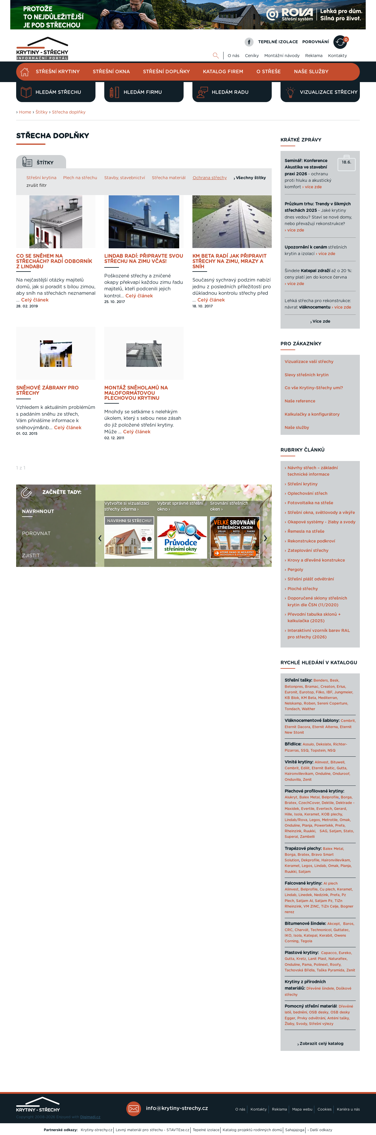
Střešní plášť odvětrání (311, 579)
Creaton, (327, 686)
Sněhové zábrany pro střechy (47, 391)
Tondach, (293, 709)
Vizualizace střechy (321, 92)
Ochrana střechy (210, 178)
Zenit (307, 779)
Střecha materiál (169, 178)
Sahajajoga (294, 1130)
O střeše (268, 71)
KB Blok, (292, 698)
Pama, (307, 964)
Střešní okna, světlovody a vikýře (321, 513)
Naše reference (300, 401)
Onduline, (323, 773)
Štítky (42, 112)
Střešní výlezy (321, 1024)
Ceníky (252, 56)
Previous (101, 541)
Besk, (334, 680)
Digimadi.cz (90, 1117)
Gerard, (340, 809)
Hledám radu (223, 92)
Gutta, (342, 768)
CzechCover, (309, 803)
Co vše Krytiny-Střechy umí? (314, 388)
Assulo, (309, 744)
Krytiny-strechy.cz (97, 1130)
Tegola (306, 941)
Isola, (298, 814)
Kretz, (301, 959)
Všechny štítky (251, 178)
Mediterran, (328, 698)
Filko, (320, 692)
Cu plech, (328, 889)
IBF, (329, 692)
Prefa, (340, 825)
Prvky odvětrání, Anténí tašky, (323, 1018)
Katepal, (311, 935)
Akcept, (334, 924)
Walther (308, 709)
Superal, (292, 836)
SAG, (324, 831)
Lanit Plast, (317, 959)
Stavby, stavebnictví (124, 178)
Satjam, (335, 831)
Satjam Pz (324, 901)
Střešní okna (111, 71)
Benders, (321, 680)
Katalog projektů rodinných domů (252, 1130)
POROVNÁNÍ (315, 42)
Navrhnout (38, 511)
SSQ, (305, 750)
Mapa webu (302, 1109)
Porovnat (36, 533)
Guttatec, (341, 930)
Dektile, (328, 803)
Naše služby (311, 71)
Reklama (314, 56)
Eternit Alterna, (325, 727)
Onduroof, (341, 773)
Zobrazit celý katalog (321, 1044)
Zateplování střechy (308, 551)
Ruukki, (309, 831)
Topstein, (318, 750)
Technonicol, (321, 930)
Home (25, 112)
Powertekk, (324, 825)
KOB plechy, (332, 814)
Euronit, (291, 692)
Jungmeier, (343, 692)
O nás (233, 56)
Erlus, (341, 686)
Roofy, (335, 964)
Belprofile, (309, 889)
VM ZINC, (311, 906)
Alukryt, (291, 797)
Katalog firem (223, 71)
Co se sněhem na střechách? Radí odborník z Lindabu (54, 261)
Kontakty (337, 56)
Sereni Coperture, (332, 703)
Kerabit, (326, 935)
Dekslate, (324, 744)
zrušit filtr (36, 186)
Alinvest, (322, 762)
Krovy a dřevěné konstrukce (316, 560)
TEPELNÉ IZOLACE (278, 42)
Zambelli (307, 836)
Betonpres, (294, 686)
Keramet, (311, 814)
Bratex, (291, 803)
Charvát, (302, 930)
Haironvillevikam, (299, 773)
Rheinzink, (294, 831)
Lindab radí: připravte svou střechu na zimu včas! (143, 259)
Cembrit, (348, 721)
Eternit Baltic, (323, 768)
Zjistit (31, 555)
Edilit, (305, 768)
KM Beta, (309, 698)
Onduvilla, (293, 779)
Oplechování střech (308, 494)
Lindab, (320, 866)
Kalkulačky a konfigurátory (312, 414)
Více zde (321, 321)
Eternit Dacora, (298, 727)
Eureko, (345, 953)
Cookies (325, 1109)
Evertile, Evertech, (317, 809)
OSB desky (318, 1012)
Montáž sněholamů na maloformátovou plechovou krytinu (136, 393)
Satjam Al (304, 901)
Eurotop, (307, 692)
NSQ (331, 750)
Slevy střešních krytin (307, 375)
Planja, (307, 825)
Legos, (315, 820)
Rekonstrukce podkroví (311, 541)
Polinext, (321, 964)
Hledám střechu (51, 92)
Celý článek (34, 300)
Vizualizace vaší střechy (309, 362)
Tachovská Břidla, (300, 970)
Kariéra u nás (348, 1109)
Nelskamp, (294, 703)
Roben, (310, 703)
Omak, (345, 820)
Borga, (346, 797)
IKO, (288, 935)
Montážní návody (282, 56)
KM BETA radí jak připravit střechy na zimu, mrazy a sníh (229, 261)
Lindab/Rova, (296, 820)
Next (267, 541)
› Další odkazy (320, 1130)
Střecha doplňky (68, 112)
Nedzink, (321, 895)
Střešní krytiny (58, 71)
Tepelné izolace (206, 1130)
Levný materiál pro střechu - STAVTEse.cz (152, 1130)
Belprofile (330, 797)
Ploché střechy (303, 589)
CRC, (289, 930)
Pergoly (295, 570)
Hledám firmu (135, 92)
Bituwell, (337, 762)
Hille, (289, 814)
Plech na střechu (80, 178)
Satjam (304, 871)
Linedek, (305, 895)
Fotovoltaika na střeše (310, 503)
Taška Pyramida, (331, 970)
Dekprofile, (310, 860)
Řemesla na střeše (306, 532)
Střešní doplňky (166, 71)
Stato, (348, 831)
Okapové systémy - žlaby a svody (321, 522)
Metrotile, (330, 820)
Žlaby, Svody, (296, 1024)
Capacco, (329, 953)
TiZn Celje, (330, 906)
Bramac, (312, 686)
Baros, (348, 924)
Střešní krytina (41, 178)
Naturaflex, (338, 959)
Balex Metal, (309, 797)
